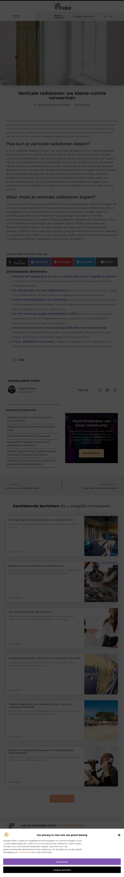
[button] (119, 835)
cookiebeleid (24, 852)
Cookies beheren (62, 870)
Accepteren (62, 862)
